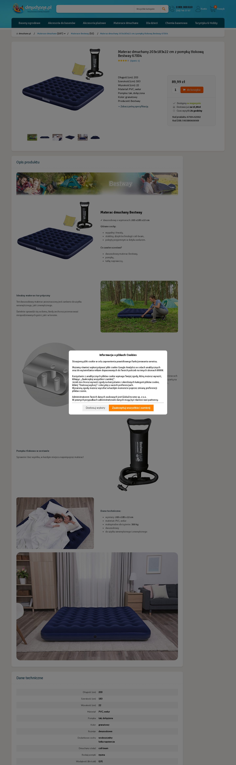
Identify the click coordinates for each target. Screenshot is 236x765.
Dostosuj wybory (95, 407)
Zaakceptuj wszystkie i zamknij (131, 407)
